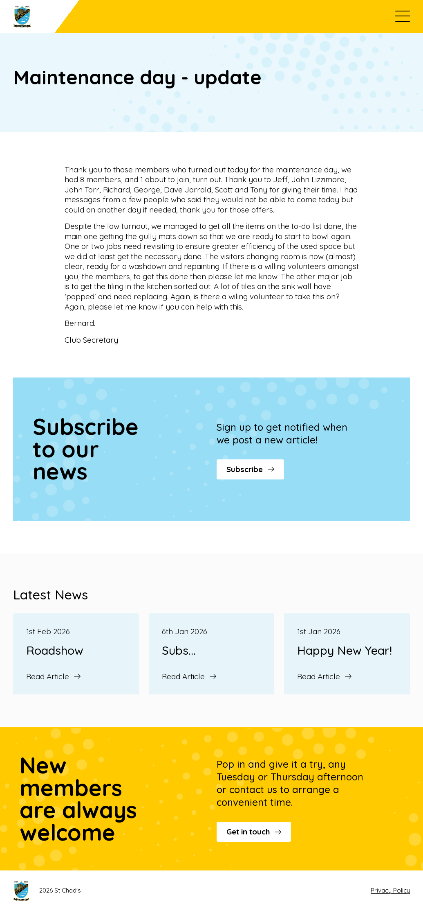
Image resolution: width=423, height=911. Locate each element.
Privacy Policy (390, 890)
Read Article (53, 676)
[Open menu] (402, 16)
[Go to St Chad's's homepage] (46, 16)
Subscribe (250, 469)
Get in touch (253, 831)
